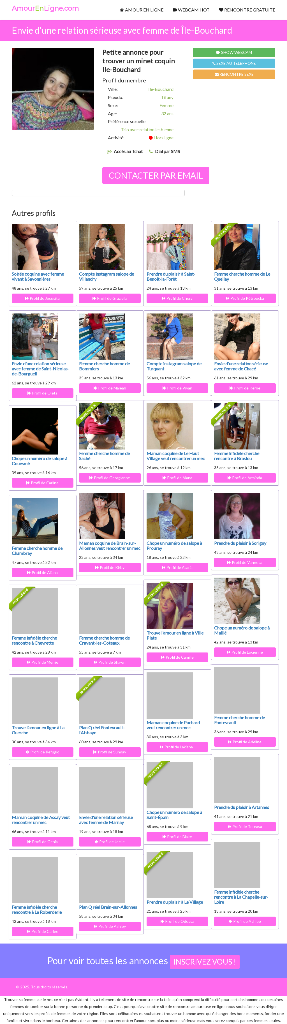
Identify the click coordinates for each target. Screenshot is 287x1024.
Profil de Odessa (176, 921)
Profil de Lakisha (176, 746)
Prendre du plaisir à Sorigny (240, 543)
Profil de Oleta (41, 393)
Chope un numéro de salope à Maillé (242, 630)
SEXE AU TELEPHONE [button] (234, 63)
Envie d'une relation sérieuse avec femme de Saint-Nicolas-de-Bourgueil (40, 368)
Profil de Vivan (176, 388)
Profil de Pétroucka (243, 298)
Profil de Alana (176, 477)
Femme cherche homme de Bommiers (104, 366)
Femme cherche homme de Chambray (37, 550)
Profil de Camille (176, 657)
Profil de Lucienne (243, 652)
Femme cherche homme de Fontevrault (239, 720)
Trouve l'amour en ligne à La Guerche (38, 730)
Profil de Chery (176, 298)
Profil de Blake (176, 836)
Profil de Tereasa (243, 826)
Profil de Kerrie (243, 388)
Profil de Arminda (243, 477)
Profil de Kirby (108, 572)
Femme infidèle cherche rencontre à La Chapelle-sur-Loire (241, 897)
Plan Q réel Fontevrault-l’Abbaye (102, 730)
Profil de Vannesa (243, 562)
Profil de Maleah (108, 388)
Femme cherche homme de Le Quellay (242, 276)
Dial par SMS (167, 151)
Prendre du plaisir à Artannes (241, 807)
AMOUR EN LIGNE (141, 9)
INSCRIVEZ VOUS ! (204, 961)
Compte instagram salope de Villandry (106, 276)
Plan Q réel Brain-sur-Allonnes (108, 907)
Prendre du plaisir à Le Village (175, 902)
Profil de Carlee (41, 931)
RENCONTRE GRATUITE (247, 9)
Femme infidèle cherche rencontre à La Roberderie (37, 909)
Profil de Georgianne (108, 477)
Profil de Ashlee (244, 921)
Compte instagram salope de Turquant (174, 366)
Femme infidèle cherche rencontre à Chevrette (34, 640)
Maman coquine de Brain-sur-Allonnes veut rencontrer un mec (107, 548)
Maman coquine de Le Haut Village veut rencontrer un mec (176, 456)
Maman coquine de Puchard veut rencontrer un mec (173, 725)
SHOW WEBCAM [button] (234, 52)
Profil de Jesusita (41, 298)
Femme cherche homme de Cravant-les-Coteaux (104, 640)
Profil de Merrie (41, 662)
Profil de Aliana (41, 572)
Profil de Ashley (108, 926)
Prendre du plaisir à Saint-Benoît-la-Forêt (171, 276)
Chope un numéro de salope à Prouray (174, 545)
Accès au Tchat (128, 151)
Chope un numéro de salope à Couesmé (39, 461)
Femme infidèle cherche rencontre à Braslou (236, 456)
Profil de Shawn (108, 662)
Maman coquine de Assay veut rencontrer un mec (41, 820)
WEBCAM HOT (191, 9)
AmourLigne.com (45, 8)
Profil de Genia (41, 841)
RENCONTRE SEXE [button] (234, 74)
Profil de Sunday (108, 751)
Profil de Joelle (109, 841)
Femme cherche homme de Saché (104, 456)
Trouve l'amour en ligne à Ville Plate (175, 635)
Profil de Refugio (41, 751)
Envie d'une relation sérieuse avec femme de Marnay (106, 820)
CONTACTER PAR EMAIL (156, 175)
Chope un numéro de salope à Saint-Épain (174, 814)
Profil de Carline (41, 482)
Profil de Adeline (243, 741)
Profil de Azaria (176, 567)
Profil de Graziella (108, 298)
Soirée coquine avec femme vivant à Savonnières (38, 276)
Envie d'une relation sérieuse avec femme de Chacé (241, 366)
